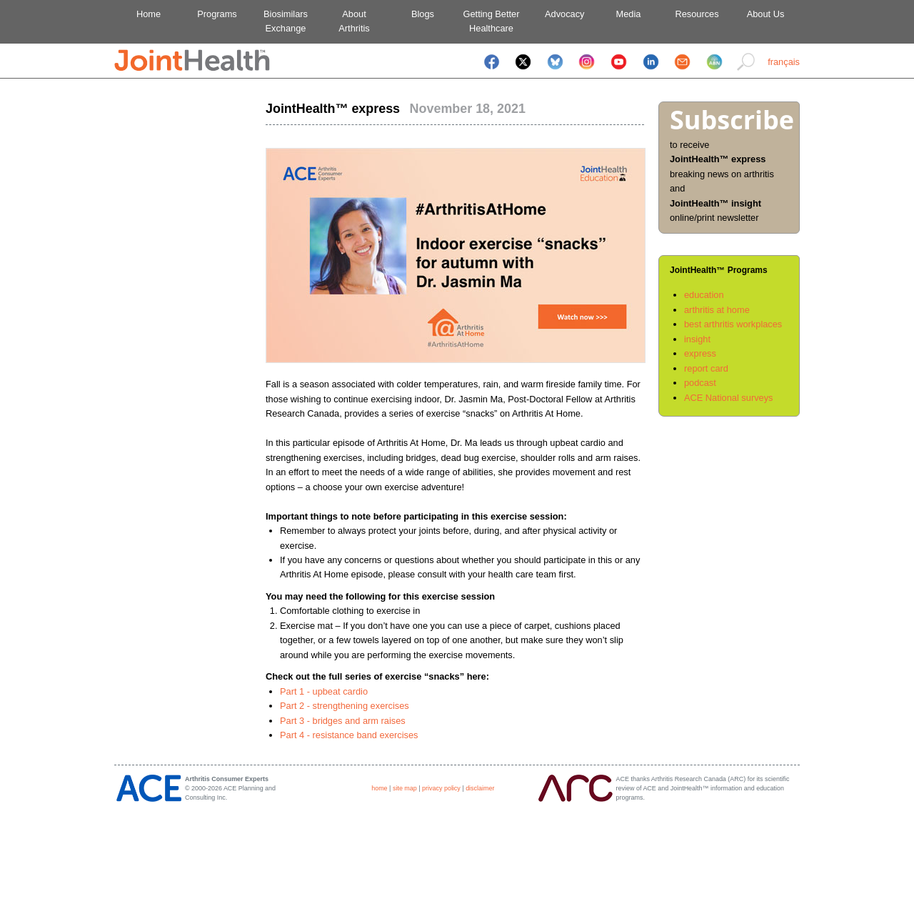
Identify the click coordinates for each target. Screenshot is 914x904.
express (700, 353)
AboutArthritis (353, 21)
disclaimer (480, 788)
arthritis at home (717, 309)
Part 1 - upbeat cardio (324, 691)
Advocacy (560, 14)
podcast (700, 382)
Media (628, 14)
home (379, 788)
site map (405, 788)
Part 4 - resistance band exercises (349, 735)
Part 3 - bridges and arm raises (343, 720)
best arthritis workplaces (733, 324)
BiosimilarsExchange (285, 21)
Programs (216, 14)
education (704, 294)
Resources (696, 14)
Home (148, 14)
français (784, 61)
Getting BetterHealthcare (491, 21)
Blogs (422, 14)
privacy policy (441, 788)
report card (706, 368)
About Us (766, 14)
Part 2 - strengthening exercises (344, 705)
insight (697, 339)
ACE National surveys (728, 397)
